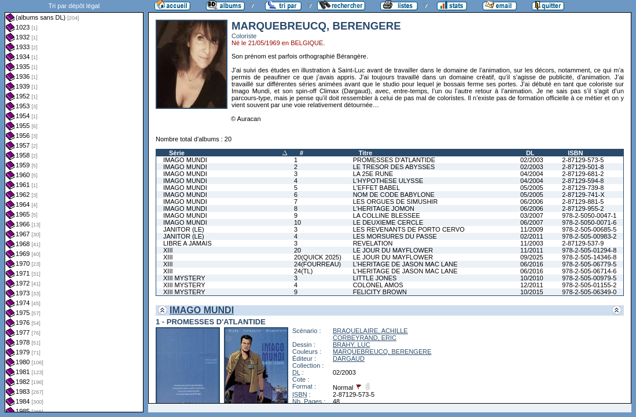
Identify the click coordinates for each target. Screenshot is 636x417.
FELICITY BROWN (380, 291)
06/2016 (531, 264)
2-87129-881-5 (583, 201)
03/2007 (531, 215)
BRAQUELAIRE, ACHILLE (370, 330)
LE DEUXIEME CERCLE (388, 222)
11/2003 (531, 243)
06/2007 (531, 222)
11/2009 (531, 229)
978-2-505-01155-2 (589, 284)
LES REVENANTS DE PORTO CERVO (409, 229)
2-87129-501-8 (583, 166)
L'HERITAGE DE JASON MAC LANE (405, 264)
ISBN (575, 152)
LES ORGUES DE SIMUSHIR (395, 201)
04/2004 (531, 173)
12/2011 (531, 284)
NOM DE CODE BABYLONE (394, 194)
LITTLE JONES (375, 278)
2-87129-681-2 (583, 173)
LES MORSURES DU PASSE (395, 236)
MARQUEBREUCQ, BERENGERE (382, 351)
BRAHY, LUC (351, 344)
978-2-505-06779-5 (589, 264)
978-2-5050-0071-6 (589, 222)
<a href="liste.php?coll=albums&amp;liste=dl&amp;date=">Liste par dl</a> (74, 206)
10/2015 (531, 291)
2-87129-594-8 (583, 180)
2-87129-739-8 (583, 187)
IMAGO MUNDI (185, 159)
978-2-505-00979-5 (589, 278)
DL (530, 152)
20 (297, 250)
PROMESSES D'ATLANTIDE (394, 159)
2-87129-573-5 (583, 159)
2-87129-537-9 (583, 243)
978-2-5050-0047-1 (589, 215)
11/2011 (531, 250)
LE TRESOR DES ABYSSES (394, 166)
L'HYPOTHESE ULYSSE (388, 180)
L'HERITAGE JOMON (383, 208)
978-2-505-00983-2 (589, 236)
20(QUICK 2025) (317, 257)
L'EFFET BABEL (376, 187)
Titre (366, 152)
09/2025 (531, 257)
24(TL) (303, 271)
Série (177, 152)
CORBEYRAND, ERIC (364, 337)
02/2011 (531, 236)
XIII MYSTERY (184, 278)
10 (297, 222)
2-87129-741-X (583, 194)
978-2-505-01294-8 (589, 250)
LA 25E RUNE (373, 173)
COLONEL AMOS (378, 284)
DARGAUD (349, 358)
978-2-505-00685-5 (589, 229)
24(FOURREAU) (317, 264)
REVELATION (373, 243)
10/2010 (531, 278)
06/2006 (531, 201)
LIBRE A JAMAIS (187, 243)
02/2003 (531, 159)
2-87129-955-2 (583, 208)
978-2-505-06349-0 (589, 291)
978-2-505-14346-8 (589, 257)
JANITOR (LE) (183, 229)
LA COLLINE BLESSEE (386, 215)
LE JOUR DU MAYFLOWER (393, 250)
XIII (168, 250)
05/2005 (531, 187)
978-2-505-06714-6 (589, 271)
